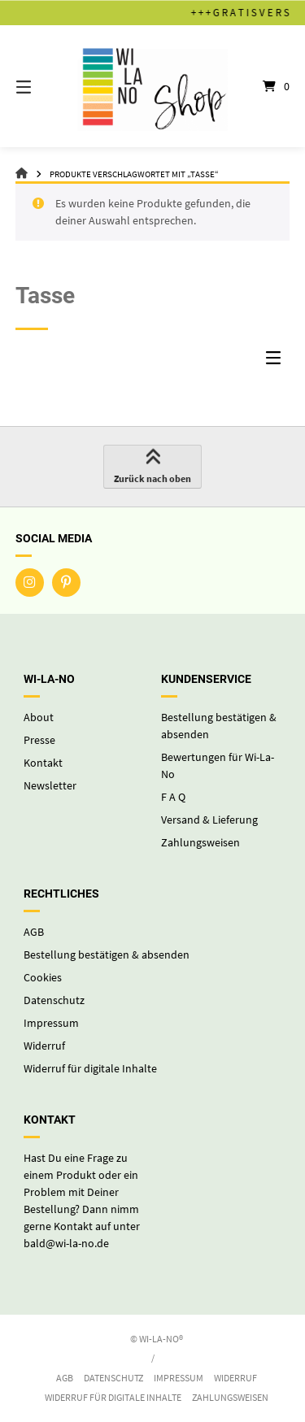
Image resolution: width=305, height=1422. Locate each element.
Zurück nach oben (152, 467)
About (39, 717)
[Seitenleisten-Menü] (277, 361)
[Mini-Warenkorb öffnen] (262, 86)
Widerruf (44, 1045)
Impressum (51, 1022)
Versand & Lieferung (209, 819)
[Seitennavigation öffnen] (43, 86)
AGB (34, 931)
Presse (39, 740)
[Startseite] (153, 86)
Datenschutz (54, 1000)
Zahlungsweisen (200, 842)
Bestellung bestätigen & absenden (107, 954)
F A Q (173, 796)
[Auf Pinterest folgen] (66, 582)
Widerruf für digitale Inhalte (90, 1068)
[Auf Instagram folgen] (29, 582)
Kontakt (43, 762)
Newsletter (50, 785)
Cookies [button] (43, 977)
